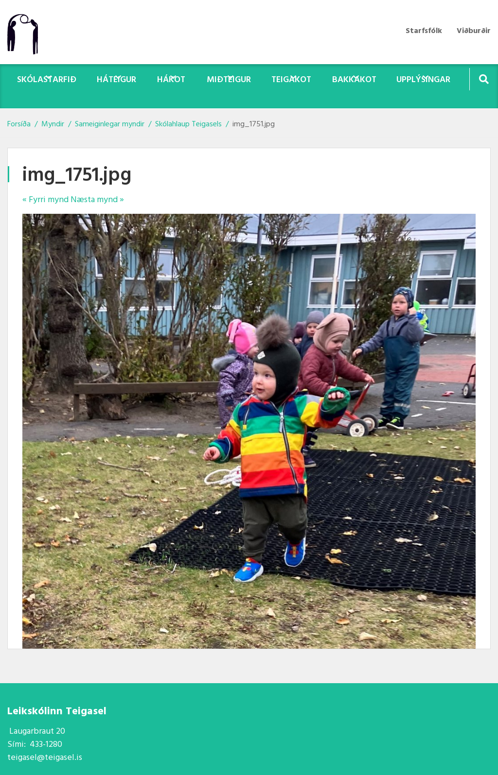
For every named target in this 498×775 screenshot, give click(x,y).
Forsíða (19, 124)
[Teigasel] (27, 32)
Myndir (52, 124)
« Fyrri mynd (45, 200)
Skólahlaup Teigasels (189, 124)
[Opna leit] (483, 79)
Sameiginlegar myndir (109, 124)
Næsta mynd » (97, 200)
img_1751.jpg (253, 124)
